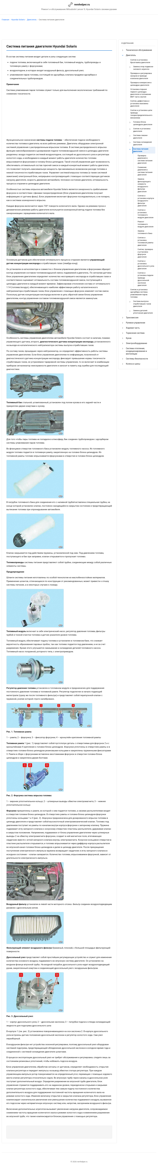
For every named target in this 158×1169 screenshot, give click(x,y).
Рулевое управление (135, 323)
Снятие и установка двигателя (141, 130)
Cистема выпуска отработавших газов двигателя (142, 303)
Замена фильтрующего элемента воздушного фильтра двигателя (144, 185)
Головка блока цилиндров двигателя (142, 123)
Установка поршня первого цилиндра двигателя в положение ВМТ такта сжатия (140, 93)
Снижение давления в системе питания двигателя (145, 171)
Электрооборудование (136, 343)
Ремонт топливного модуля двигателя (145, 224)
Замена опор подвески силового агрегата (143, 67)
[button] (122, 50)
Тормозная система (135, 333)
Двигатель (131, 55)
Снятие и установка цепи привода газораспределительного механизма (141, 114)
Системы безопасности (137, 359)
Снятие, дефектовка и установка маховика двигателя (139, 103)
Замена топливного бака (145, 232)
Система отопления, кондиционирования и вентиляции (136, 351)
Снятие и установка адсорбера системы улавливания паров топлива (139, 293)
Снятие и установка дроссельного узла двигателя (146, 265)
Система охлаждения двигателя (142, 143)
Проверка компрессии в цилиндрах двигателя (140, 83)
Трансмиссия (132, 317)
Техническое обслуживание (139, 50)
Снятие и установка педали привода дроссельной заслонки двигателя (145, 279)
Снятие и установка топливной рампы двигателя (145, 241)
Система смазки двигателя (140, 136)
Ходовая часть (133, 328)
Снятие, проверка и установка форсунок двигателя (145, 253)
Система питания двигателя (140, 150)
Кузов (128, 338)
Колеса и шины (133, 364)
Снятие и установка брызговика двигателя (140, 61)
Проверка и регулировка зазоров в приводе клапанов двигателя (141, 75)
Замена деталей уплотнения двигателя (143, 311)
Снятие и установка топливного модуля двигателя (145, 214)
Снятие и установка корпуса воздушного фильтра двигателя (146, 201)
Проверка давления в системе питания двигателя (145, 159)
